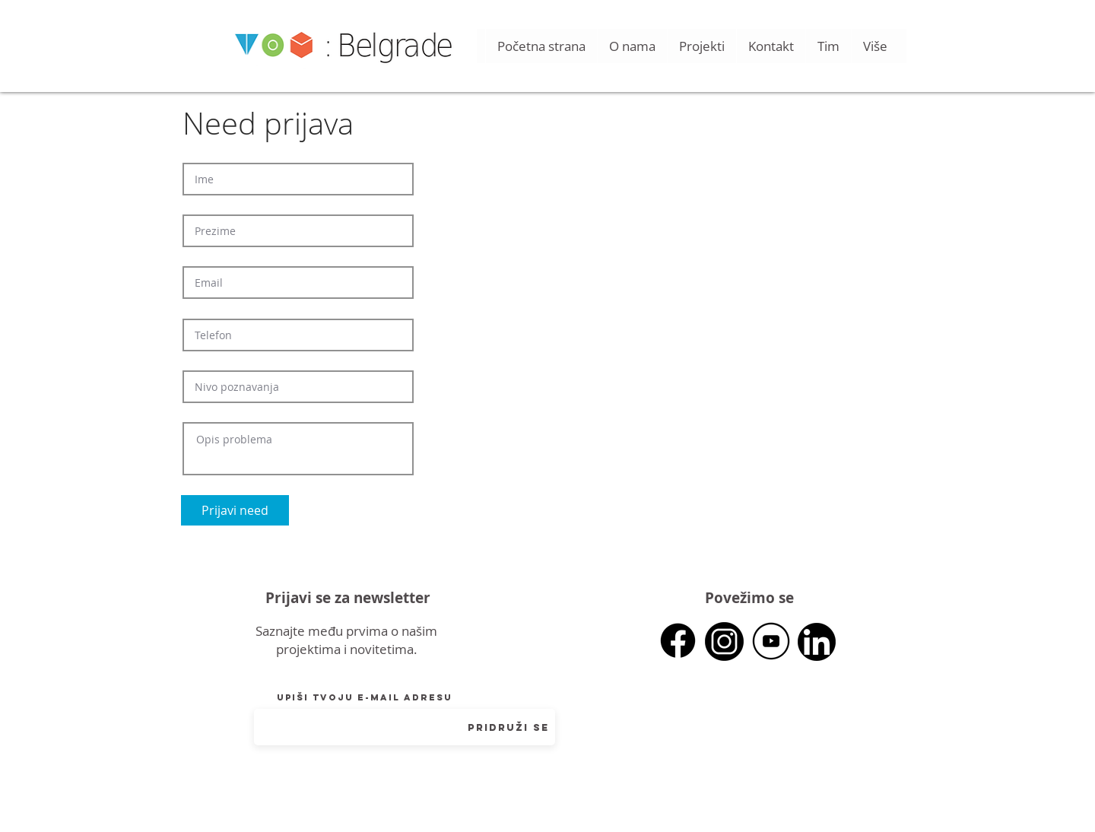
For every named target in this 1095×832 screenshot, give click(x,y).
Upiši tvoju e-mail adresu (364, 697)
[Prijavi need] (235, 510)
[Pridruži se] (508, 727)
